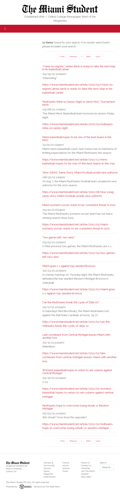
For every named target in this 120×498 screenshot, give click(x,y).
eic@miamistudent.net (16, 466)
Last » (98, 56)
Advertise (85, 468)
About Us (85, 462)
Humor (65, 465)
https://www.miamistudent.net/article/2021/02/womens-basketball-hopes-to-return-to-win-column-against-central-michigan (78, 392)
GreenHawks (49, 477)
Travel (65, 471)
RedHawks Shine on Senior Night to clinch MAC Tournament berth (78, 103)
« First (62, 56)
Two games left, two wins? (58, 237)
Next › (89, 56)
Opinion (47, 468)
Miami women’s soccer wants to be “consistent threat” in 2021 (79, 205)
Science (66, 468)
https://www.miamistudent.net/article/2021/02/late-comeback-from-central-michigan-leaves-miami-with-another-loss (80, 357)
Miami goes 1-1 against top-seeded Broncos (68, 265)
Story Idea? (86, 477)
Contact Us (86, 465)
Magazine (48, 474)
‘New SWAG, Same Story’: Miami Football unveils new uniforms (80, 172)
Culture (65, 462)
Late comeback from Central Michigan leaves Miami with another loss (76, 336)
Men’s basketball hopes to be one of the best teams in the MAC (76, 139)
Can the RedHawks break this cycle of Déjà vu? (70, 302)
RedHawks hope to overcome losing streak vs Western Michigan (75, 407)
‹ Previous (73, 56)
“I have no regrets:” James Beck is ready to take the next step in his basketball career (78, 68)
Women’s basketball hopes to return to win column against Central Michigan (77, 372)
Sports (47, 471)
